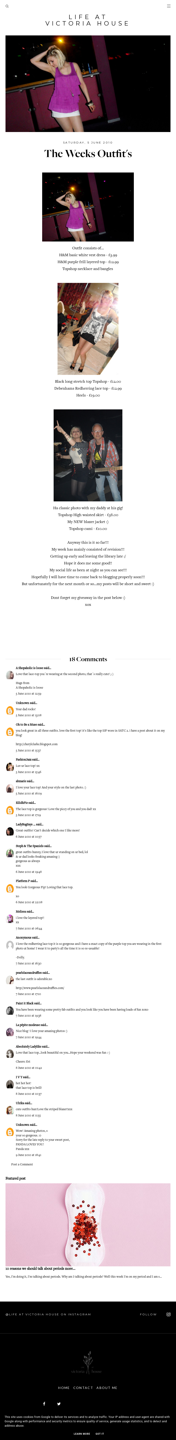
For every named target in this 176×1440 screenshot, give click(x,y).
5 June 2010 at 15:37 (28, 750)
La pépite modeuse (28, 1024)
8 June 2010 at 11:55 (28, 1115)
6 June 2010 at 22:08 (29, 902)
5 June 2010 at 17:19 (28, 814)
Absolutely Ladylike (28, 1046)
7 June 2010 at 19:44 (28, 1037)
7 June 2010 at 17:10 (28, 993)
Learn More (82, 1434)
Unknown (22, 702)
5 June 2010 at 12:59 (28, 693)
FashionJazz (23, 759)
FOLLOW (155, 1314)
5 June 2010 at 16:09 (29, 793)
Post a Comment (22, 1164)
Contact (83, 1387)
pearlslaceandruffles (29, 972)
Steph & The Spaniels (30, 846)
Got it (100, 1434)
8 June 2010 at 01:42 (29, 1067)
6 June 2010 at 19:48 (29, 871)
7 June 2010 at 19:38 (28, 1015)
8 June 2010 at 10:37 (28, 1093)
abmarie (21, 781)
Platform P (23, 880)
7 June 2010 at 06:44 (29, 928)
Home (62, 1387)
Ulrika (20, 1103)
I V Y (19, 1077)
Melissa (21, 911)
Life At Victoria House (88, 20)
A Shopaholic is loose (29, 668)
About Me (109, 1387)
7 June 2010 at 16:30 (28, 963)
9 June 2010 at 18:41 (28, 1154)
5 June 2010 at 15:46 (28, 771)
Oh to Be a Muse (26, 724)
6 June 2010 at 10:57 (28, 836)
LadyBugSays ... (25, 824)
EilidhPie (22, 802)
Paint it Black (25, 1003)
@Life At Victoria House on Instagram (48, 1314)
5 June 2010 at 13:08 (28, 715)
